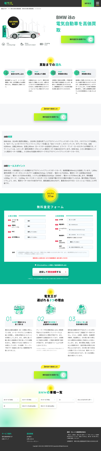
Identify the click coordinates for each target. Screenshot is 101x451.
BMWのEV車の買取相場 (27, 8)
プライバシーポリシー (33, 441)
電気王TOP (4, 8)
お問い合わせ (30, 439)
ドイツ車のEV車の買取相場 (14, 8)
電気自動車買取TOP (7, 436)
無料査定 (88, 3)
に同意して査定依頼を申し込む (52, 265)
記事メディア (5, 439)
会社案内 (29, 436)
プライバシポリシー (43, 265)
